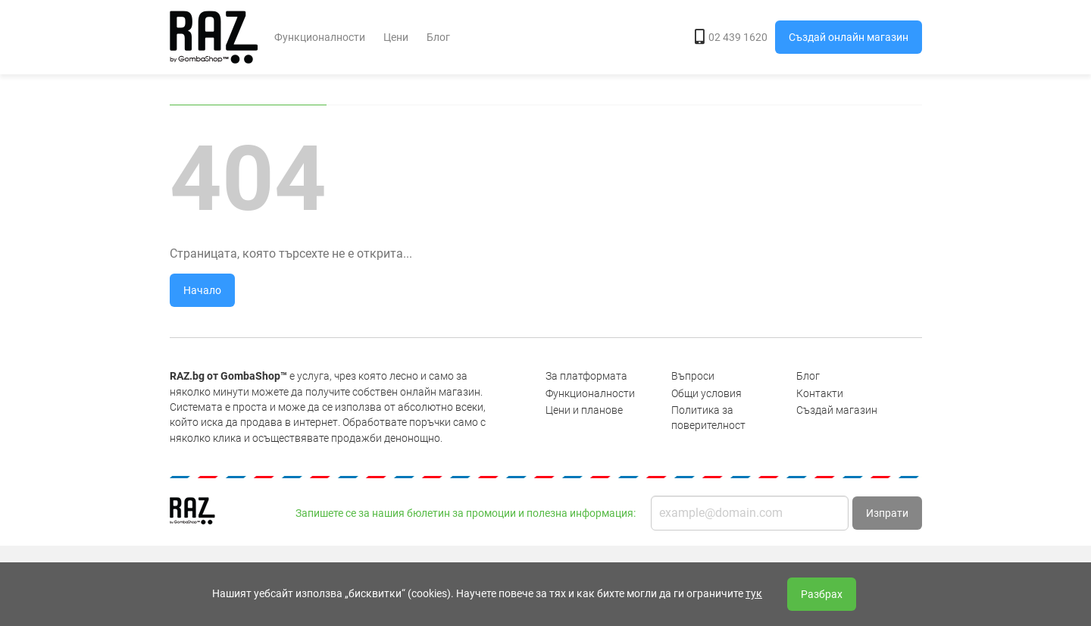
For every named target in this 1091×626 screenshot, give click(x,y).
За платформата (586, 376)
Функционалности (319, 37)
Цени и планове (584, 410)
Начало (202, 290)
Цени (395, 37)
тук (754, 593)
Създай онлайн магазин (848, 37)
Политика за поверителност (708, 417)
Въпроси (692, 376)
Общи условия (706, 393)
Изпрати (887, 513)
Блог (438, 37)
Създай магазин (836, 410)
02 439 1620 (731, 37)
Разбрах (821, 594)
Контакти (819, 393)
